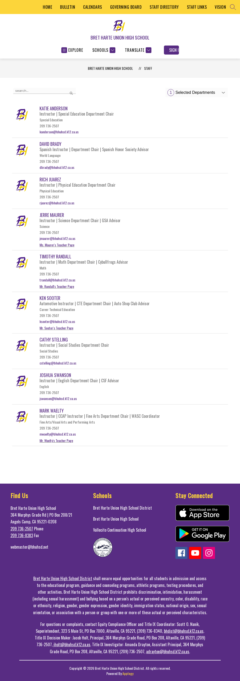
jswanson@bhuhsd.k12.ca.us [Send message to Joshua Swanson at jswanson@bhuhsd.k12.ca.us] (58, 398)
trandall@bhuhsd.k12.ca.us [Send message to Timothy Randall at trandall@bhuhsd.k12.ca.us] (57, 279)
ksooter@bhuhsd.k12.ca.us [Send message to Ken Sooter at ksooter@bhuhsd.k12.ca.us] (57, 321)
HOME (47, 7)
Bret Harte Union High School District (122, 508)
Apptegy (127, 673)
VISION (220, 7)
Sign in (174, 50)
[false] (44, 91)
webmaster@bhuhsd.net (29, 547)
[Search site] (233, 7)
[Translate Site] (137, 50)
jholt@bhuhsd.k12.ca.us (72, 644)
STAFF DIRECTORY (164, 7)
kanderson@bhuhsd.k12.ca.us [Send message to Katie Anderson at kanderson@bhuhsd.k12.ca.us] (59, 131)
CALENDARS (92, 7)
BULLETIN (67, 7)
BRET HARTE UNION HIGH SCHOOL (110, 68)
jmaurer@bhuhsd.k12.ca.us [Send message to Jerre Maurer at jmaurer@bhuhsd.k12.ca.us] (57, 238)
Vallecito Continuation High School (119, 530)
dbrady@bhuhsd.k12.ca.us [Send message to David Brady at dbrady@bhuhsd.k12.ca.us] (57, 167)
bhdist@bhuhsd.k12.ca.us (183, 631)
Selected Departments (191, 92)
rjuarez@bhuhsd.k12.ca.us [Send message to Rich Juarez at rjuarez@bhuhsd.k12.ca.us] (57, 202)
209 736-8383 (22, 535)
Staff (148, 68)
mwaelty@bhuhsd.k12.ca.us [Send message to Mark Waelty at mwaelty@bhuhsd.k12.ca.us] (58, 434)
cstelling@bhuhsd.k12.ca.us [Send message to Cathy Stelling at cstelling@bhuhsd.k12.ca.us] (58, 363)
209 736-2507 (22, 529)
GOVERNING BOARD (126, 7)
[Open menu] (72, 50)
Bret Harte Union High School (116, 519)
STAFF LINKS (197, 7)
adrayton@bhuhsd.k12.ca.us (167, 651)
